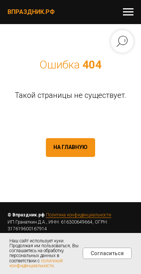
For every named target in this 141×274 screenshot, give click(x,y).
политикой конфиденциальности (36, 263)
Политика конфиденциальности (78, 215)
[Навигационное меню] (128, 12)
